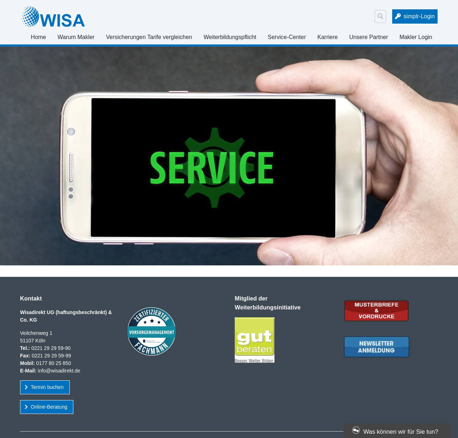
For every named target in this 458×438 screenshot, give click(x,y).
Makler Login (415, 37)
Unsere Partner (368, 37)
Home (38, 37)
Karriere (327, 37)
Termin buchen (47, 387)
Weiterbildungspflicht (230, 37)
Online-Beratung (49, 407)
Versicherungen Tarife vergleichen (149, 37)
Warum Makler (76, 37)
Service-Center (287, 37)
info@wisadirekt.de (59, 371)
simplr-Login (419, 16)
